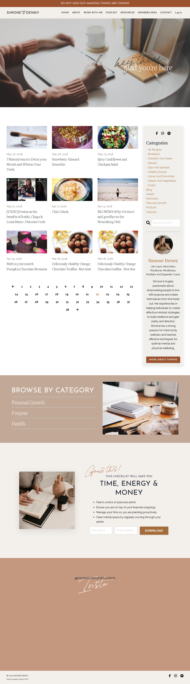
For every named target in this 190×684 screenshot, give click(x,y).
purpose (151, 212)
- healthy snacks (156, 171)
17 (46, 294)
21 (87, 294)
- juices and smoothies (160, 176)
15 (26, 294)
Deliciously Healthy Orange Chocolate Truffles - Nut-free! (71, 266)
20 (77, 294)
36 (118, 302)
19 (66, 294)
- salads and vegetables (161, 180)
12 (121, 286)
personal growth (156, 203)
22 (97, 294)
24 (117, 294)
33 (87, 302)
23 (107, 294)
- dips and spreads (158, 167)
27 (26, 302)
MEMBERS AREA (147, 12)
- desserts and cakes (159, 158)
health (150, 194)
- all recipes (153, 149)
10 (101, 286)
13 (131, 286)
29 (46, 302)
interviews (152, 198)
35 (108, 302)
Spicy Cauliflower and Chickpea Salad (112, 161)
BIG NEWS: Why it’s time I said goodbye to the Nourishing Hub (116, 216)
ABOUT (76, 12)
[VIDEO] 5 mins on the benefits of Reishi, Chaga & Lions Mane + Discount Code (26, 216)
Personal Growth (28, 402)
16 (36, 294)
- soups (151, 185)
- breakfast (153, 154)
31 (67, 302)
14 (16, 294)
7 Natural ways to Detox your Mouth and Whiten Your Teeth (27, 164)
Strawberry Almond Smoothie (65, 161)
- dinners (151, 163)
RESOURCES (127, 12)
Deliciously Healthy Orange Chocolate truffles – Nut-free (117, 266)
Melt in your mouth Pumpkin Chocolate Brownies (27, 266)
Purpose (19, 412)
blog (149, 189)
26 (16, 302)
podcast (151, 207)
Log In (178, 12)
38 (67, 309)
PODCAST (111, 12)
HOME (65, 12)
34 (97, 302)
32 (77, 302)
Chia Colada (60, 211)
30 (57, 302)
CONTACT (166, 12)
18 (56, 294)
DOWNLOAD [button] (154, 530)
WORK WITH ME (93, 12)
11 (111, 286)
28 (36, 302)
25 (128, 294)
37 (128, 302)
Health (18, 423)
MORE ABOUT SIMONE (163, 360)
